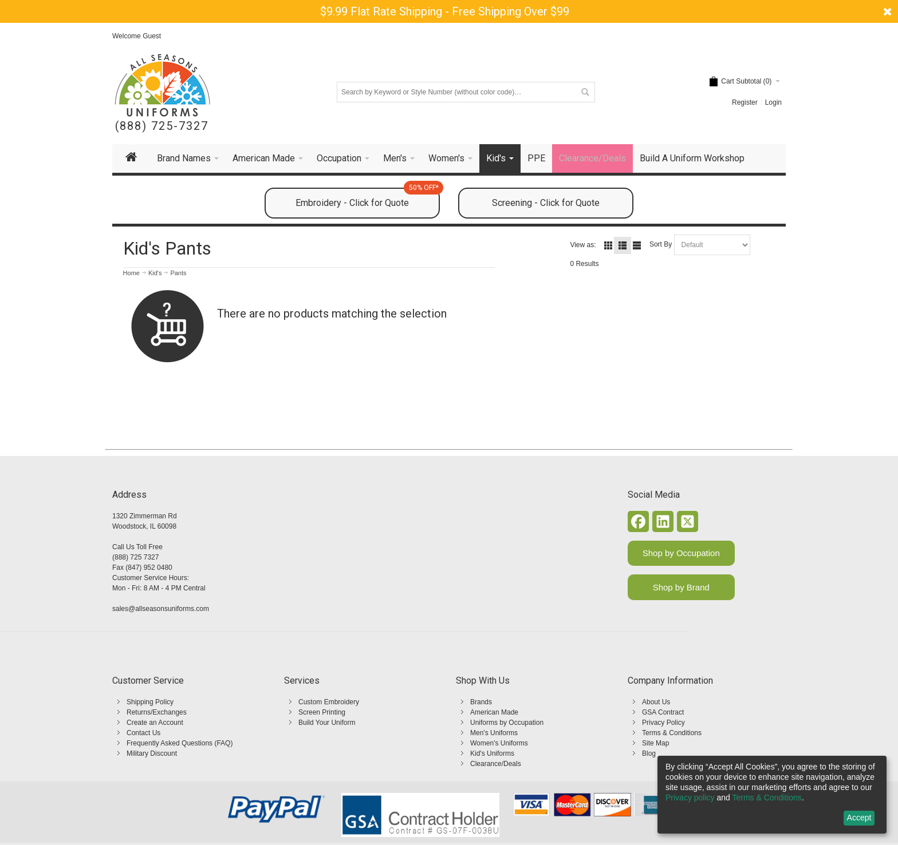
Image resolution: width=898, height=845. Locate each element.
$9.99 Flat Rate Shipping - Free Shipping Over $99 (444, 11)
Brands (481, 702)
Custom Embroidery (328, 702)
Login (773, 102)
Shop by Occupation (681, 553)
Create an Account (155, 723)
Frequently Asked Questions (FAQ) (180, 743)
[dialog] (772, 795)
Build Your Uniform (326, 723)
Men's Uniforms (494, 733)
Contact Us (143, 733)
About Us (656, 702)
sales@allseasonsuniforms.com (160, 609)
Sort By (660, 244)
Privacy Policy (663, 723)
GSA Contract (663, 712)
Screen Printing (321, 712)
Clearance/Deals (495, 764)
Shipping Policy (150, 702)
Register (745, 102)
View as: (583, 245)
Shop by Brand (681, 587)
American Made (494, 712)
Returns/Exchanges (157, 712)
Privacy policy (690, 797)
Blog (649, 753)
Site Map (655, 743)
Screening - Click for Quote (546, 202)
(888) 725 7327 (135, 557)
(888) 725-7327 (161, 126)
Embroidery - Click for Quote (368, 198)
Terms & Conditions (672, 733)
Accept (859, 817)
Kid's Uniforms (492, 753)
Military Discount (152, 753)
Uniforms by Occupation (506, 723)
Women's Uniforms (499, 743)
